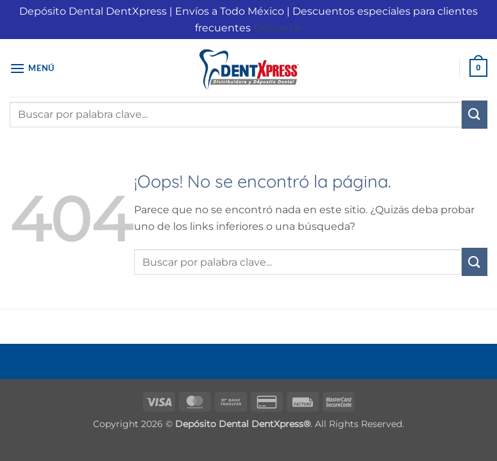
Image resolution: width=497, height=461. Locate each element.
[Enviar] (474, 115)
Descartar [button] (278, 28)
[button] (32, 68)
